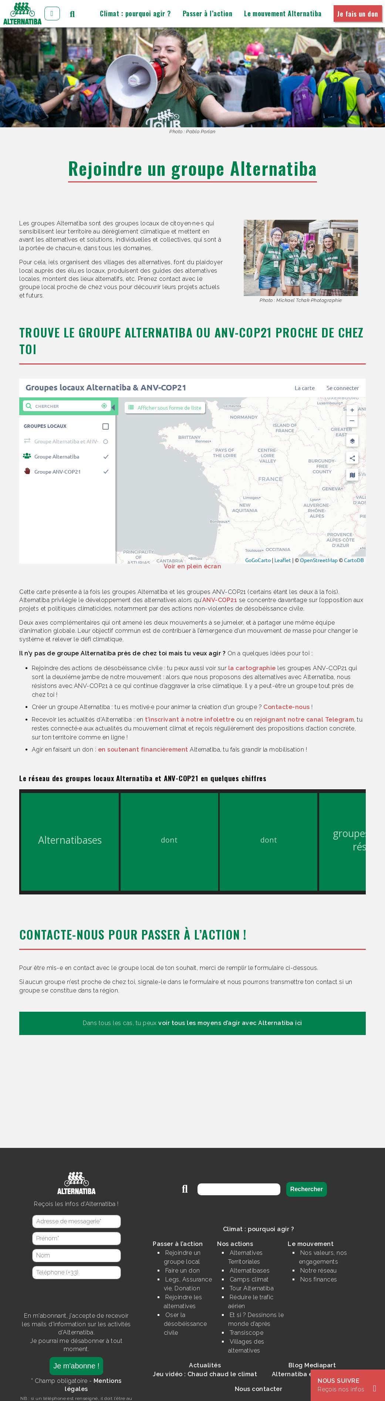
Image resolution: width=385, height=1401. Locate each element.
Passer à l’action (207, 13)
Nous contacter (259, 1388)
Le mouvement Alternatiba (283, 13)
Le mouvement (311, 1243)
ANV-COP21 (219, 600)
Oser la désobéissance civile (185, 1323)
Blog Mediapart (312, 1365)
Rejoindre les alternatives (183, 1302)
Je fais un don (357, 13)
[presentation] (76, 1295)
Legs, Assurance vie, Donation (188, 1284)
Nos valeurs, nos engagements (323, 1257)
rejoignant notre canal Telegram (304, 719)
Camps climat (249, 1279)
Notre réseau (318, 1270)
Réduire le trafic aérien (251, 1302)
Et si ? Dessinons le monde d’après (256, 1319)
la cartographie (252, 668)
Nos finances (318, 1279)
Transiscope (246, 1332)
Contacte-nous (286, 706)
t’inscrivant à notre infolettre (189, 719)
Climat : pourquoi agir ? (135, 13)
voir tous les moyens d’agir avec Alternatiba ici (230, 1023)
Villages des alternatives (246, 1346)
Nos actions (235, 1243)
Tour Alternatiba (252, 1288)
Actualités (205, 1365)
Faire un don (182, 1270)
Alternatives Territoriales (245, 1257)
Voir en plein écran (192, 566)
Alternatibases (250, 1270)
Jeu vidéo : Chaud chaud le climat (205, 1374)
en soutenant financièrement (143, 749)
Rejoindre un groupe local (182, 1257)
